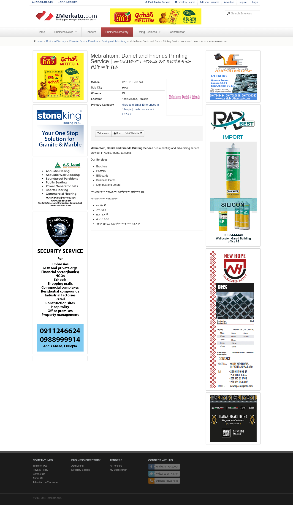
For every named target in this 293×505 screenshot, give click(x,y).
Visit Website (133, 133)
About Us (38, 478)
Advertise (229, 2)
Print (117, 133)
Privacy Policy (40, 469)
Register (243, 2)
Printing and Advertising (114, 41)
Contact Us (39, 474)
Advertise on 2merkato (45, 482)
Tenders (91, 32)
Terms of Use (40, 465)
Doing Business (149, 32)
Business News (65, 32)
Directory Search (185, 2)
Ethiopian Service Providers (83, 41)
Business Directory (117, 32)
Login (255, 2)
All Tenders (116, 465)
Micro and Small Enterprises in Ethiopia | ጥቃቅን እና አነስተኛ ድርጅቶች (140, 109)
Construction (177, 32)
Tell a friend (103, 133)
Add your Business (209, 2)
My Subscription (119, 469)
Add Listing (77, 465)
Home (41, 32)
